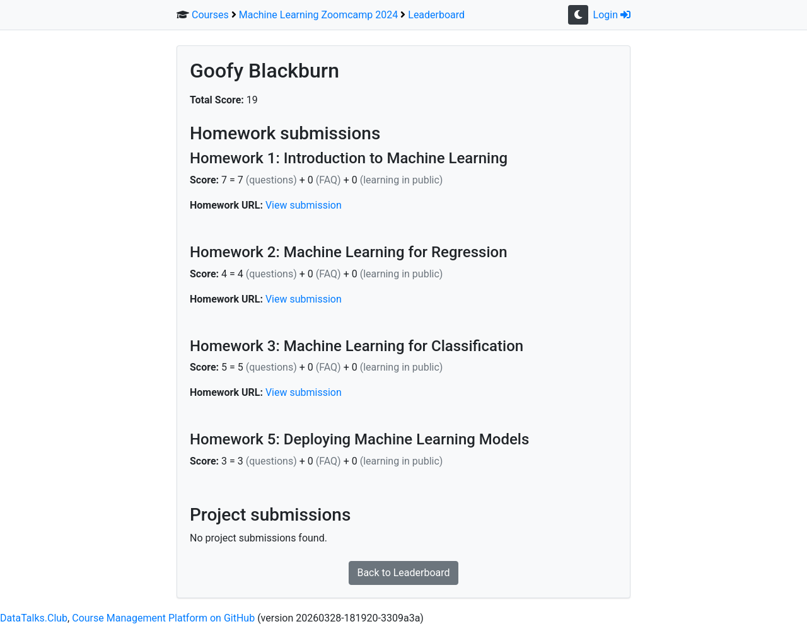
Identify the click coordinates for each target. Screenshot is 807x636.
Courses (210, 15)
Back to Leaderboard (403, 573)
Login (611, 15)
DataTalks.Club (33, 618)
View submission (303, 205)
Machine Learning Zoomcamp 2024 (318, 15)
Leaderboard (436, 15)
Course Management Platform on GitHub (163, 618)
